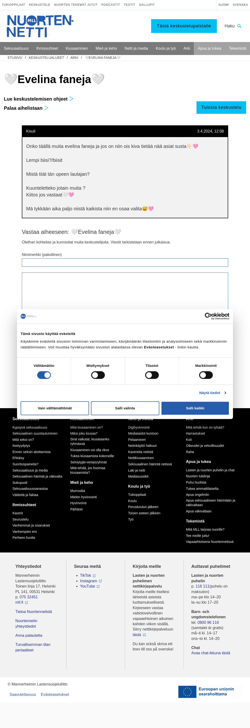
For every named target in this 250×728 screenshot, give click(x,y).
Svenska (240, 4)
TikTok (85, 575)
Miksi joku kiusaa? (84, 433)
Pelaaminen (137, 440)
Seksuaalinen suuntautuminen (35, 433)
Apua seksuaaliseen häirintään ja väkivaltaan (210, 502)
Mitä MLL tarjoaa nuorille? (205, 529)
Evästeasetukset (55, 694)
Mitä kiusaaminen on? (86, 427)
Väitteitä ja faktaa (25, 495)
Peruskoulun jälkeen (143, 507)
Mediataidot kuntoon (143, 433)
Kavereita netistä (140, 452)
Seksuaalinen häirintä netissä (150, 464)
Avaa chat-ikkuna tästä (210, 653)
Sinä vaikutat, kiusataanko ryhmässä (89, 441)
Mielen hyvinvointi (83, 497)
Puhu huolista (196, 482)
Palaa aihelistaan (26, 108)
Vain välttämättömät (55, 408)
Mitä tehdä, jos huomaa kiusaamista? (87, 470)
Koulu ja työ (139, 486)
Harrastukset (195, 433)
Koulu (132, 501)
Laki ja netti (136, 470)
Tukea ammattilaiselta (202, 489)
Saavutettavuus (23, 694)
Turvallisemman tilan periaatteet (32, 647)
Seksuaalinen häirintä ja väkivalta (37, 476)
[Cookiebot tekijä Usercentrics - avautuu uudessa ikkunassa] (208, 316)
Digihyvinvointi (138, 427)
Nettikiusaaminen (141, 458)
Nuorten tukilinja (198, 476)
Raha (190, 452)
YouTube (87, 586)
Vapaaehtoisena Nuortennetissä (209, 542)
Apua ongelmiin (197, 495)
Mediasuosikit (138, 476)
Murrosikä (77, 491)
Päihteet (76, 509)
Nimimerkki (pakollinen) (42, 255)
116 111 (202, 586)
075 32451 (29, 597)
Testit (129, 4)
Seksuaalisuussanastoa (30, 489)
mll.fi (19, 602)
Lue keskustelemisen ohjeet (39, 99)
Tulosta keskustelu (221, 107)
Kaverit (17, 513)
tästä (137, 635)
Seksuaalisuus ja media (30, 470)
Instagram (88, 581)
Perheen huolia (23, 538)
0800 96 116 (208, 622)
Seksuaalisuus (25, 419)
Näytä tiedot (209, 393)
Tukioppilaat (13, 4)
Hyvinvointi (78, 503)
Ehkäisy (18, 458)
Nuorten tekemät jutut (76, 4)
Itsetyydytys (21, 446)
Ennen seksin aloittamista (31, 452)
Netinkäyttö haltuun (142, 446)
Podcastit (110, 4)
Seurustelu (20, 519)
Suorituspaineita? (25, 464)
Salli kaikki (195, 408)
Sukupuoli (19, 483)
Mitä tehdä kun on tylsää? (205, 427)
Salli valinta (125, 408)
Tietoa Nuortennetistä (33, 612)
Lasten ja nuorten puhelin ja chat (210, 470)
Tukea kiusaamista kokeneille (92, 456)
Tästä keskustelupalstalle (184, 26)
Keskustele (39, 4)
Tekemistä (195, 521)
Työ (131, 519)
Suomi (223, 4)
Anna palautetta (28, 635)
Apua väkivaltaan (199, 511)
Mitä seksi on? (23, 440)
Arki (74, 58)
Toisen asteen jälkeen (144, 513)
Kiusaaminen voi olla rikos (89, 450)
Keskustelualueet (46, 58)
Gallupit (147, 4)
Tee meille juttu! (197, 536)
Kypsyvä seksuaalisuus (29, 427)
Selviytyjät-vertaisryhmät (88, 462)
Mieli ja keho (81, 482)
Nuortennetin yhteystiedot (26, 623)
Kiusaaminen (82, 419)
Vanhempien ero (24, 532)
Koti (189, 440)
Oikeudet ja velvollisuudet (205, 446)
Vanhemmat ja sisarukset (31, 525)
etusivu (15, 58)
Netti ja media (140, 419)
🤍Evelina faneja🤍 (102, 58)
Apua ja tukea (198, 462)
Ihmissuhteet (24, 505)
